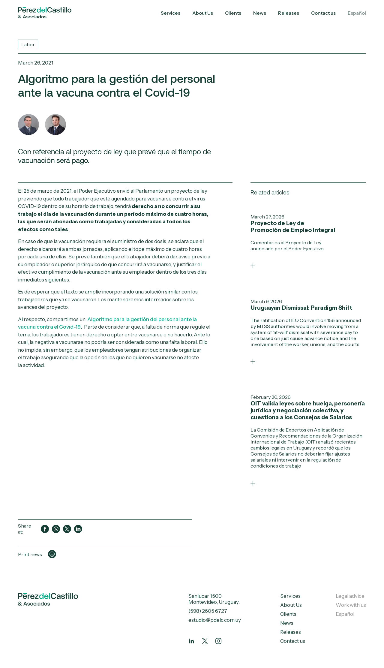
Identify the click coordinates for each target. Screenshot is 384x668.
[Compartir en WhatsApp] (56, 529)
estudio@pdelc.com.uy (214, 620)
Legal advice (350, 596)
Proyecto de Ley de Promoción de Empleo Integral (292, 226)
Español (357, 13)
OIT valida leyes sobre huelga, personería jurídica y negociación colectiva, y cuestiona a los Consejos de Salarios (307, 410)
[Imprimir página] (52, 554)
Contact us (323, 13)
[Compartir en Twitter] (67, 529)
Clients (233, 13)
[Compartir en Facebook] (45, 529)
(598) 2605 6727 (207, 611)
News (259, 13)
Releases (288, 13)
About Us (202, 13)
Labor (28, 44)
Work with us (351, 605)
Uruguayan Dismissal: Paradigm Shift (301, 307)
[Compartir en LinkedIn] (78, 529)
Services (170, 13)
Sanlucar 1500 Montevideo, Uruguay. (214, 599)
